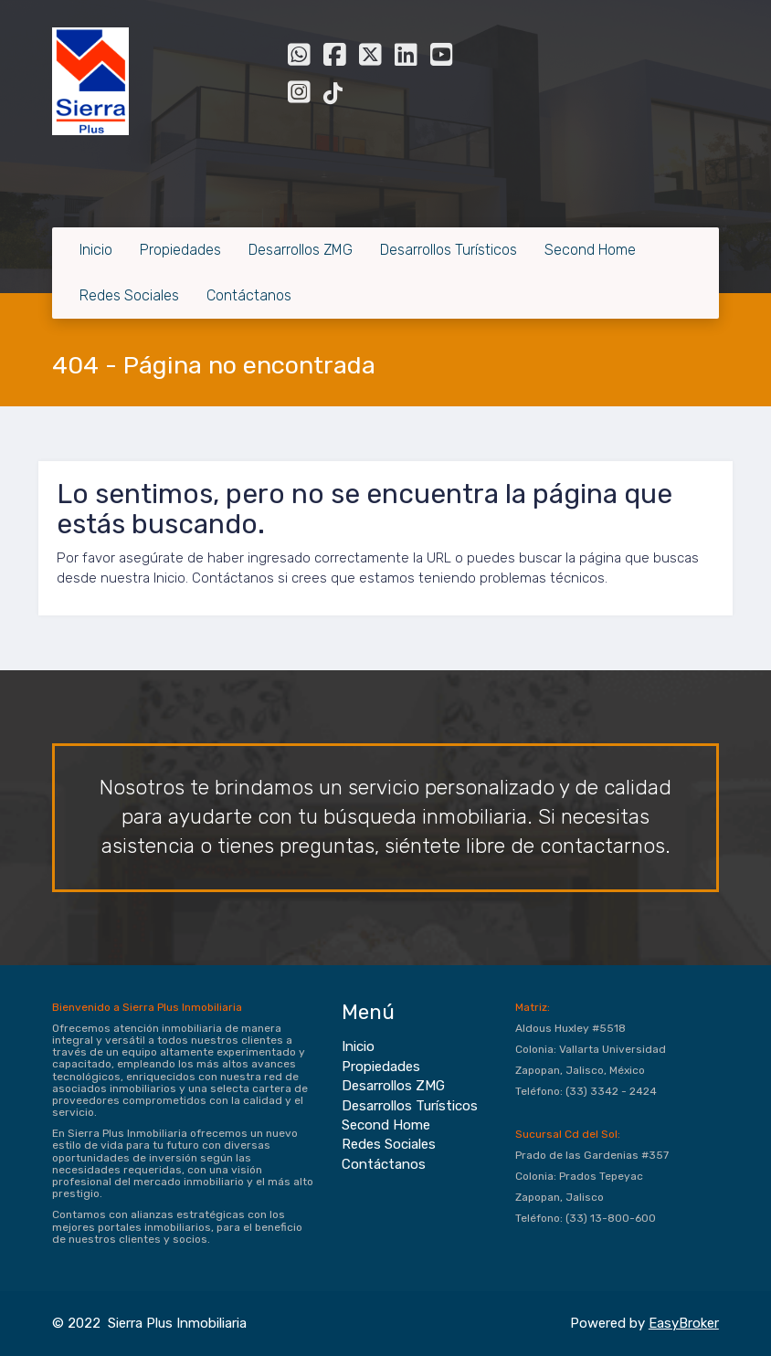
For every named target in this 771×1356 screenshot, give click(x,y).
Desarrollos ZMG (300, 249)
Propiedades (180, 249)
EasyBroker (684, 1323)
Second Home (590, 249)
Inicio (95, 249)
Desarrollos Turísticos (448, 249)
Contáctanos (248, 295)
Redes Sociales (129, 295)
